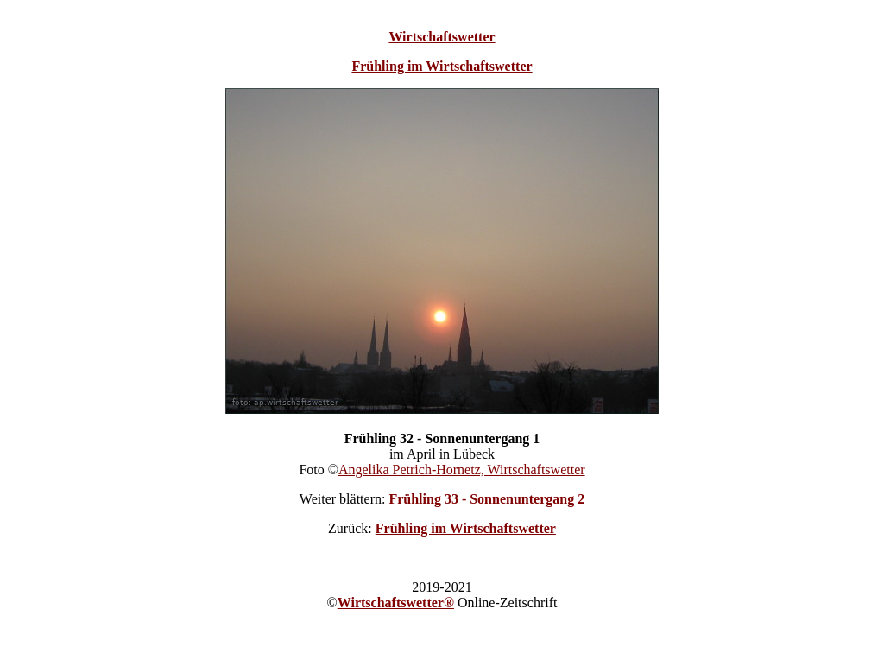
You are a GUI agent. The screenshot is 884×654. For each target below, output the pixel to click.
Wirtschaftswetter (441, 36)
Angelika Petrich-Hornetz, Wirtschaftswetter (461, 469)
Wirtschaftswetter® (396, 602)
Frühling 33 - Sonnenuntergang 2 (486, 499)
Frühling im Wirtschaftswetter (441, 66)
